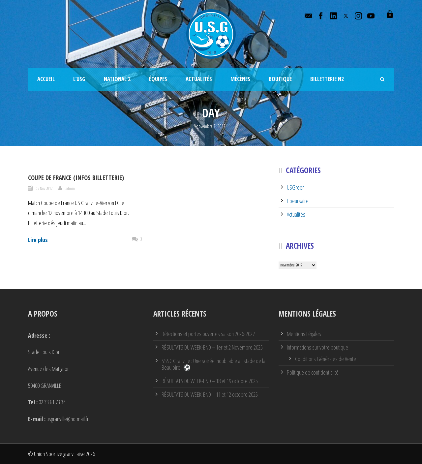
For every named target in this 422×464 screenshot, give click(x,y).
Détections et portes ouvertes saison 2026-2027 (208, 334)
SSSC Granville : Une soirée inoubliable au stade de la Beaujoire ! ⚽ (213, 364)
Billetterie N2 (327, 79)
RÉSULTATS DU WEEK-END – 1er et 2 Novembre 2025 (212, 347)
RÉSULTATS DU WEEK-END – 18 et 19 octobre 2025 (210, 381)
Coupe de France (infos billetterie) (76, 177)
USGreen (296, 187)
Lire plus (38, 240)
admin (70, 188)
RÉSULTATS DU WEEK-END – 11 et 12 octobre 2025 (210, 394)
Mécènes (240, 79)
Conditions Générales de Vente (325, 359)
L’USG (79, 79)
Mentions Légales (304, 334)
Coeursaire (298, 201)
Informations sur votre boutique (317, 347)
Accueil (46, 79)
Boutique (280, 79)
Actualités (199, 79)
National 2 (117, 79)
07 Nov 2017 (44, 188)
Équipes (158, 79)
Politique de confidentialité (313, 372)
